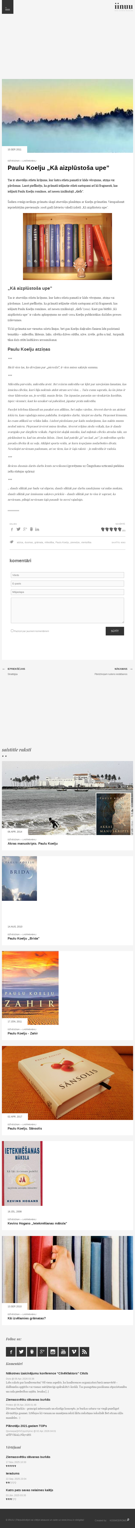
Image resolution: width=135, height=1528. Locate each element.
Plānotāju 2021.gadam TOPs (26, 1426)
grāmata (38, 542)
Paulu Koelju (62, 542)
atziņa (20, 542)
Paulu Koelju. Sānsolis (25, 1128)
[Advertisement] (67, 48)
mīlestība (49, 542)
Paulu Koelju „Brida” (24, 938)
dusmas (29, 542)
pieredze (75, 542)
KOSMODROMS (118, 1520)
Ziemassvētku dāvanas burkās (28, 1399)
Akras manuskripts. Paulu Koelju (33, 843)
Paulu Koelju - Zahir (23, 1033)
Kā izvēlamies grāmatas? (27, 1318)
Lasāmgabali (29, 161)
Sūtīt (115, 631)
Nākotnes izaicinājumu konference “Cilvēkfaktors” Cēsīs (47, 1373)
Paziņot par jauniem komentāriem (30, 631)
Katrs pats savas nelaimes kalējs (29, 1490)
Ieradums (13, 1473)
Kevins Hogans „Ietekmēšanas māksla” (37, 1223)
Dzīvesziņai (14, 161)
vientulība (86, 542)
